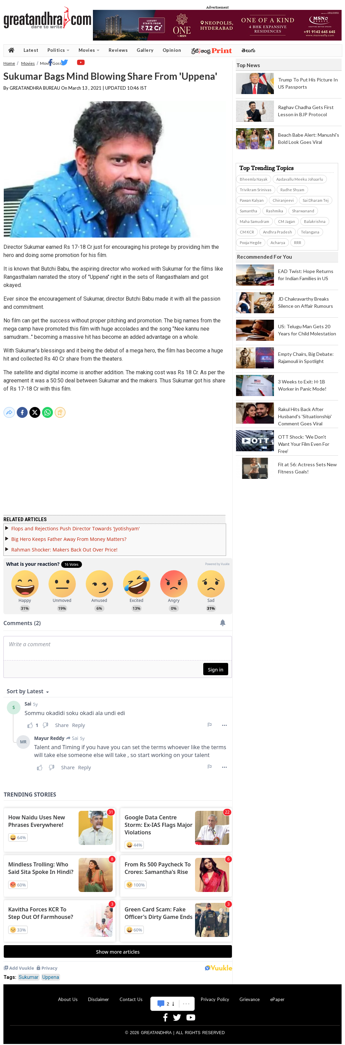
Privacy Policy (215, 995)
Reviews (118, 50)
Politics (58, 50)
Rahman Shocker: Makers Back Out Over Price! (64, 545)
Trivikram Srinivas (256, 189)
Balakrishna (315, 221)
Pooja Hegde (251, 242)
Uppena (50, 973)
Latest (31, 50)
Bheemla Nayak (253, 179)
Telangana (310, 232)
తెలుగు (249, 50)
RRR (297, 242)
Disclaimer (98, 995)
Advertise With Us (171, 995)
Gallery (145, 50)
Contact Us (131, 995)
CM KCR (247, 232)
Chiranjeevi (283, 200)
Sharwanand (303, 211)
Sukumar (29, 973)
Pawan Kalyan (252, 200)
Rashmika (274, 211)
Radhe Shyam (292, 189)
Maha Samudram (254, 221)
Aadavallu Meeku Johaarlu (299, 179)
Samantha (248, 211)
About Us (68, 995)
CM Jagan (286, 221)
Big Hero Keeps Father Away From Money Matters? (68, 535)
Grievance (249, 995)
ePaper (277, 995)
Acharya (278, 242)
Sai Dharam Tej (316, 200)
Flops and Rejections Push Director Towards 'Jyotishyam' (75, 524)
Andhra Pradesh (277, 232)
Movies (89, 50)
